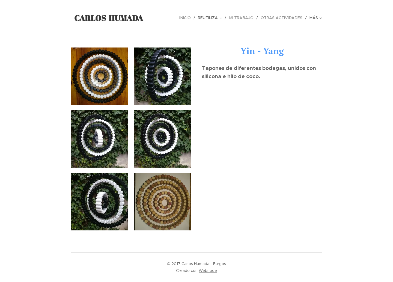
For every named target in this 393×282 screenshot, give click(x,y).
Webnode (208, 270)
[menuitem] (188, 18)
